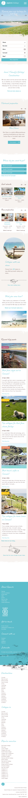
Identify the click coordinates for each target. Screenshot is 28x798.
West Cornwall (7, 166)
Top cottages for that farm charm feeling (13, 425)
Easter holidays (4, 759)
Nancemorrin (5, 196)
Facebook (3, 638)
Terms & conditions (5, 593)
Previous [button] (2, 16)
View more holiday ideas (14, 285)
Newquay (3, 688)
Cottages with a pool (5, 750)
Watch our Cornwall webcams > (14, 308)
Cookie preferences (5, 602)
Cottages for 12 (4, 776)
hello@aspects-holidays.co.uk (7, 627)
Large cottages (4, 778)
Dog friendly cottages (5, 745)
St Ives (2, 683)
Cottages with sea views (12, 264)
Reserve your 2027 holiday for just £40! (14, 13)
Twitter (2, 639)
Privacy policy (4, 594)
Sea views (3, 747)
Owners (3, 597)
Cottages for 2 (4, 769)
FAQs (2, 596)
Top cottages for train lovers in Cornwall (14, 518)
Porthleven (3, 699)
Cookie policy (4, 600)
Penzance (3, 693)
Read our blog (4, 599)
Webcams (3, 642)
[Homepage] (3, 3)
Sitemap (3, 591)
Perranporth (4, 700)
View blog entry (5, 393)
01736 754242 (4, 626)
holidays (13, 3)
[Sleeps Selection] (14, 42)
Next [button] (26, 16)
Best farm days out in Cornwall (11, 372)
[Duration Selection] (14, 45)
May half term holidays (6, 761)
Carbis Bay (3, 685)
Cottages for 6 (4, 772)
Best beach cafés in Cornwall (10, 472)
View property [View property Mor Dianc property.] (13, 142)
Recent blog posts (8, 340)
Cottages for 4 (4, 770)
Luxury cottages (4, 748)
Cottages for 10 (4, 775)
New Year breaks (5, 767)
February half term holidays (7, 758)
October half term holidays (7, 764)
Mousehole (3, 694)
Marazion (3, 696)
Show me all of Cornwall (8, 175)
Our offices (3, 629)
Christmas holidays (5, 765)
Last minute (6, 185)
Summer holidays (5, 762)
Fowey (2, 691)
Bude (2, 690)
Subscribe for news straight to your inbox (14, 555)
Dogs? (4, 56)
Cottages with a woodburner (7, 753)
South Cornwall (7, 169)
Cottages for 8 (4, 773)
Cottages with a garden (6, 754)
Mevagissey (3, 697)
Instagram (3, 641)
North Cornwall (7, 173)
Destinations (6, 674)
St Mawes (3, 702)
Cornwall (5, 52)
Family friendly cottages (6, 751)
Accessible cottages (5, 756)
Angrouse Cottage (19, 196)
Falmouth (3, 686)
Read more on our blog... (8, 541)
